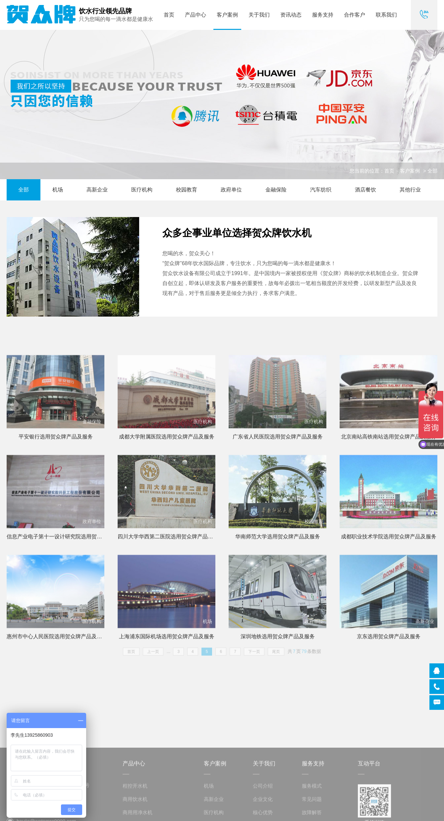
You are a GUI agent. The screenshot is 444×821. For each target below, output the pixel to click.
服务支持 (322, 15)
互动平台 (369, 804)
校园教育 (186, 189)
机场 (57, 189)
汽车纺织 (320, 189)
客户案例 (227, 15)
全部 (23, 189)
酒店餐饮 (365, 189)
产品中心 (195, 15)
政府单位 (231, 189)
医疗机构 (141, 189)
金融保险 (276, 189)
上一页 (153, 655)
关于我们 (259, 15)
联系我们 (386, 15)
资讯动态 (291, 15)
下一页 (254, 655)
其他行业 (410, 189)
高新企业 (97, 189)
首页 (169, 15)
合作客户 (354, 15)
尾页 (276, 655)
